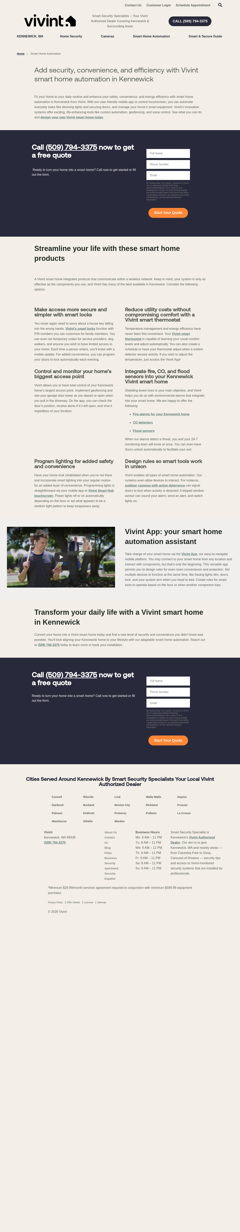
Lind (117, 1114)
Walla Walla (153, 1114)
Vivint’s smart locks (80, 485)
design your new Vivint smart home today (71, 193)
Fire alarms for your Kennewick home (161, 651)
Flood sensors (144, 668)
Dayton (182, 1114)
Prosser (182, 1122)
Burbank (88, 1122)
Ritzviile (88, 1114)
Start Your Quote (168, 289)
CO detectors (143, 659)
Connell (57, 1114)
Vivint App (189, 871)
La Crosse (184, 1130)
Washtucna (59, 1139)
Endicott (88, 1130)
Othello (88, 1139)
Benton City (122, 1122)
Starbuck (58, 1122)
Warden (119, 1139)
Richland (152, 1122)
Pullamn (151, 1130)
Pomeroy (120, 1130)
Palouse (57, 1130)
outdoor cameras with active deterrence (155, 803)
